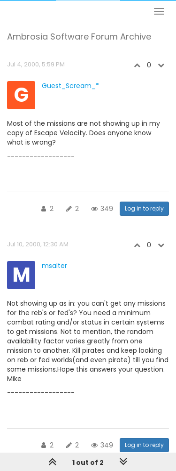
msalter (54, 265)
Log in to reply (144, 208)
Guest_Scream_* (70, 85)
